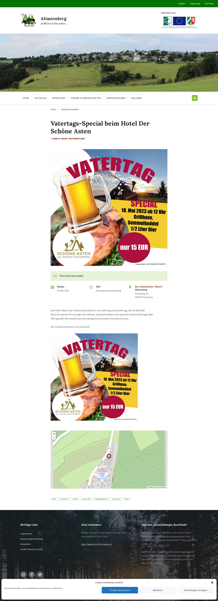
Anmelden (25, 544)
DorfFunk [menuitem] (209, 3)
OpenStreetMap (161, 487)
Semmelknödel (101, 499)
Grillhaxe (86, 499)
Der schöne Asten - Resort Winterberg (148, 288)
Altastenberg (54, 18)
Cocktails (64, 499)
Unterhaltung (77, 138)
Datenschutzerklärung (31, 538)
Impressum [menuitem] (195, 3)
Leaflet (150, 487)
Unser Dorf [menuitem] (58, 98)
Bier (54, 499)
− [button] (54, 438)
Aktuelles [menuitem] (41, 98)
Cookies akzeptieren (120, 590)
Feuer (75, 499)
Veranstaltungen (70, 109)
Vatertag (116, 499)
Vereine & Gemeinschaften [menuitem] (86, 98)
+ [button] (54, 434)
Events (56, 138)
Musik (64, 138)
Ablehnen (157, 590)
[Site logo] (28, 27)
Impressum (26, 533)
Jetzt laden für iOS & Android (96, 544)
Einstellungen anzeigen (195, 590)
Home (53, 109)
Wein (127, 499)
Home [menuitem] (26, 98)
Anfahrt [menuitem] (181, 3)
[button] (212, 582)
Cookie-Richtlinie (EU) (31, 549)
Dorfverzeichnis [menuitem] (116, 98)
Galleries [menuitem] (136, 98)
